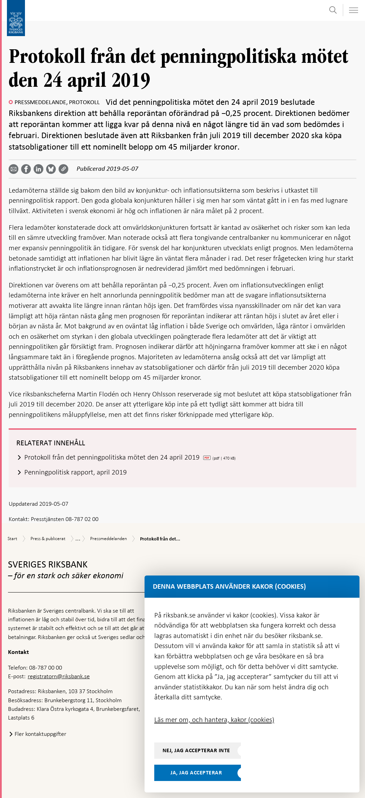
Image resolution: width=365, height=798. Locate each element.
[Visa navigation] (353, 10)
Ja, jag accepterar (196, 772)
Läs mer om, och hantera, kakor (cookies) (214, 719)
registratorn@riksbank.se (59, 676)
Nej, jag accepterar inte (196, 750)
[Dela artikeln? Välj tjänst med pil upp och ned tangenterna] (40, 169)
